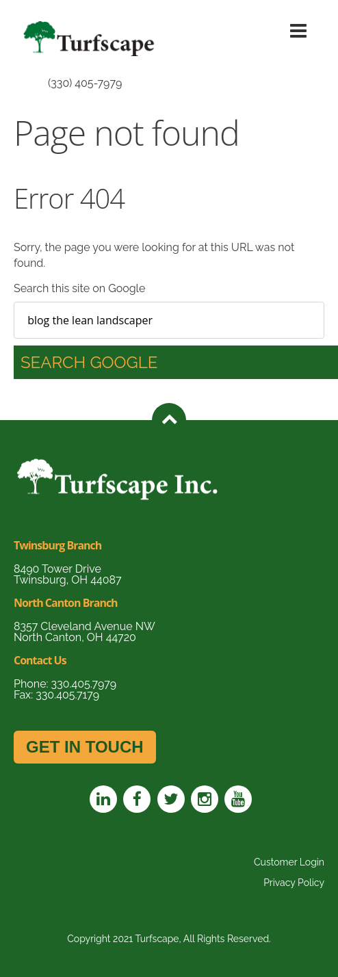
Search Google (89, 362)
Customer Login (289, 862)
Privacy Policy (293, 882)
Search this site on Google (79, 288)
